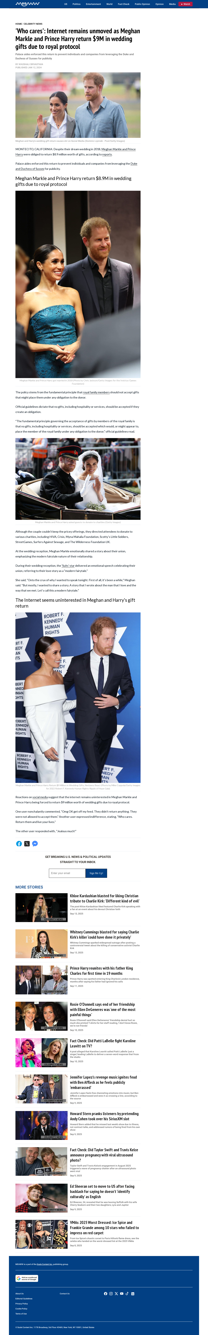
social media (40, 797)
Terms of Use (21, 1314)
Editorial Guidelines (23, 1299)
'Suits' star (68, 565)
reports (107, 154)
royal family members (96, 392)
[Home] (27, 4)
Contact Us (65, 1294)
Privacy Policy (21, 1304)
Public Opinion (142, 4)
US (65, 4)
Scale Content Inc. (45, 1264)
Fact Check (123, 4)
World (109, 4)
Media (172, 4)
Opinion (160, 4)
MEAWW (19, 1264)
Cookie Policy (21, 1309)
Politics (76, 4)
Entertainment (93, 4)
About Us (19, 1294)
